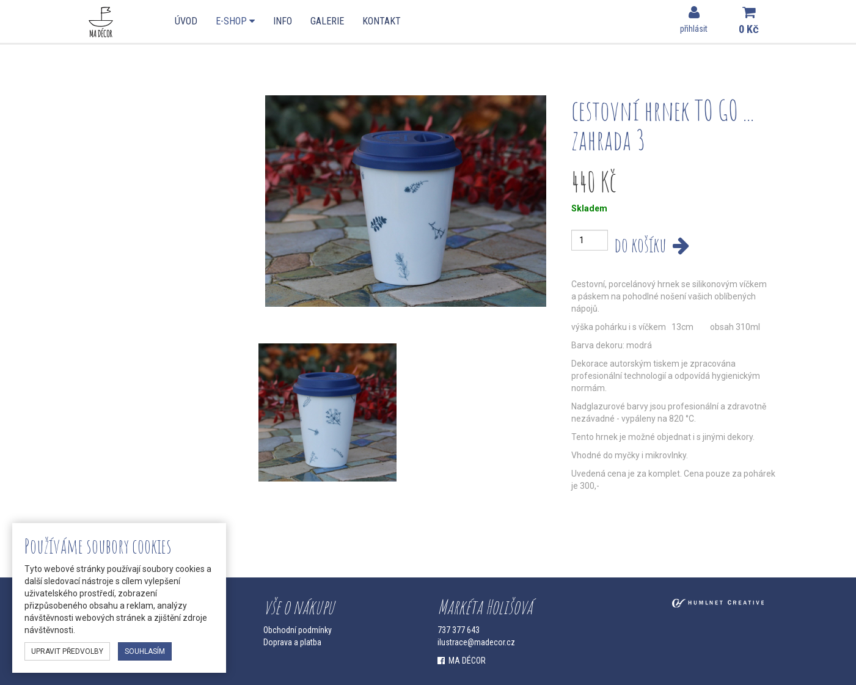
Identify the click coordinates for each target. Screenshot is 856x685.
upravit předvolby (67, 651)
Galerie (327, 21)
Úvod (186, 21)
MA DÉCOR (461, 660)
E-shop (235, 21)
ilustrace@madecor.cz (476, 642)
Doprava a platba (292, 642)
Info (282, 21)
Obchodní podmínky (297, 630)
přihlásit (694, 19)
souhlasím (145, 651)
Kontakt (381, 21)
